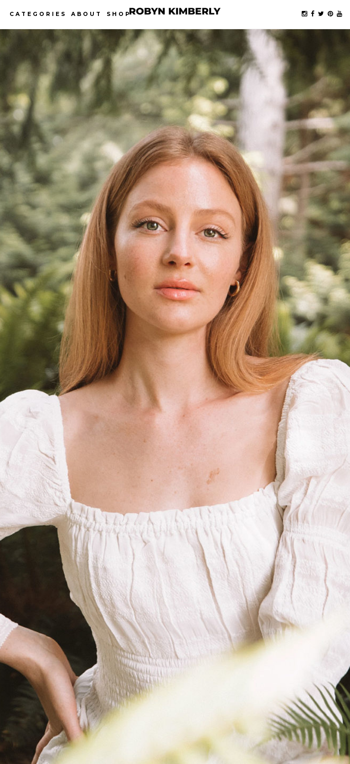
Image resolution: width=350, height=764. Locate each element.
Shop (119, 13)
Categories (38, 13)
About (86, 13)
